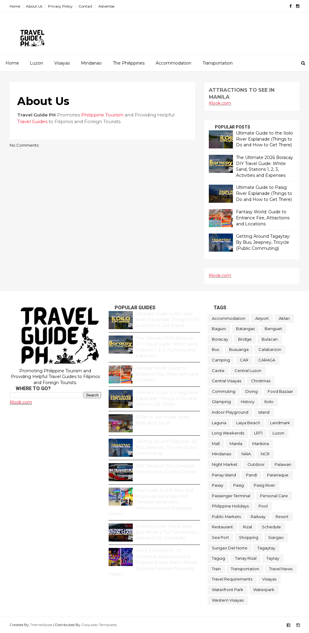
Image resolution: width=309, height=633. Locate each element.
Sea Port (220, 537)
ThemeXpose (41, 624)
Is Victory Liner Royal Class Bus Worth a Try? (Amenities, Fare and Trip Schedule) (166, 532)
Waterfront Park (227, 589)
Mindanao (91, 63)
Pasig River (264, 485)
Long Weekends (228, 433)
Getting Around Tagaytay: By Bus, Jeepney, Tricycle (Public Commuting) (263, 242)
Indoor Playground (230, 412)
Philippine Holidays (230, 506)
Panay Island (224, 474)
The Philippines (129, 63)
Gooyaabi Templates (99, 624)
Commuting (223, 391)
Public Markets (226, 516)
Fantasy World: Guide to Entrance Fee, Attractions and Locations (262, 217)
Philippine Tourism (102, 115)
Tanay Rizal (245, 558)
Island (263, 412)
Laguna (219, 422)
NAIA (246, 453)
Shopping (248, 537)
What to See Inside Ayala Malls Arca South (162, 420)
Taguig (218, 558)
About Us (34, 6)
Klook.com (220, 103)
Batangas (245, 328)
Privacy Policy (60, 6)
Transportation (217, 63)
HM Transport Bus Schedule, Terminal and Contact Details (166, 469)
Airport (262, 318)
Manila (236, 443)
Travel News (280, 568)
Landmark (280, 422)
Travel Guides (32, 121)
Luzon (36, 63)
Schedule (271, 526)
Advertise (106, 6)
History (247, 401)
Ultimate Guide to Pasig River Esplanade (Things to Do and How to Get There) (264, 193)
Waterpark (263, 589)
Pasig (238, 485)
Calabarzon (270, 349)
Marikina (260, 443)
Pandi (251, 474)
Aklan (284, 318)
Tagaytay (266, 548)
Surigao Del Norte (229, 548)
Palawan (283, 464)
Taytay (272, 558)
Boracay (220, 339)
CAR (244, 360)
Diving (251, 391)
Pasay (217, 485)
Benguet (273, 328)
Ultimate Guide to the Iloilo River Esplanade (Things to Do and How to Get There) (264, 139)
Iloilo (268, 401)
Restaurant (222, 526)
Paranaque (277, 474)
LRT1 (258, 433)
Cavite (218, 370)
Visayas (62, 63)
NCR (265, 453)
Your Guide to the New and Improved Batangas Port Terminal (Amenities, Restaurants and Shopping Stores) (151, 502)
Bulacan (270, 339)
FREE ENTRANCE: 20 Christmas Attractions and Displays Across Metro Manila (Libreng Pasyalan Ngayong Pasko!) (153, 562)
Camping (221, 360)
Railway (258, 516)
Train (216, 568)
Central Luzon (247, 370)
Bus (215, 349)
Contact (85, 6)
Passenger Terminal (231, 495)
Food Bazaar (280, 391)
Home (15, 6)
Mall (216, 443)
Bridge (245, 339)
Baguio (219, 328)
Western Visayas (228, 600)
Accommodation (173, 63)
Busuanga (239, 349)
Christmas (260, 380)
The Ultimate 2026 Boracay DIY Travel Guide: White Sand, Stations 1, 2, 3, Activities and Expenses (264, 166)
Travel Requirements (232, 579)
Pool (263, 506)
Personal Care (274, 495)
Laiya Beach (248, 422)
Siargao (276, 537)
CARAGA (266, 360)
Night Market (224, 464)
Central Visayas (226, 380)
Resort (282, 516)
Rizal (247, 526)
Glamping (221, 401)
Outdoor (256, 464)
